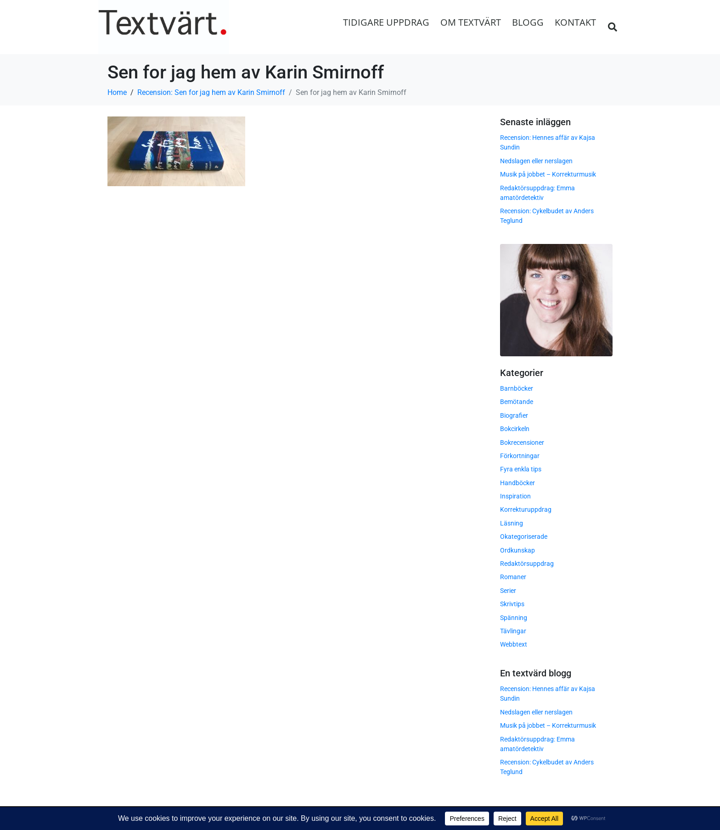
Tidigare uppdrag (386, 22)
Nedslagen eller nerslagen (536, 161)
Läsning (511, 523)
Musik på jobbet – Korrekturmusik (548, 174)
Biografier (514, 415)
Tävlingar (513, 631)
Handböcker (517, 483)
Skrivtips (512, 604)
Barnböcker (516, 388)
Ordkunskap (517, 550)
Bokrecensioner (522, 442)
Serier (508, 590)
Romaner (513, 577)
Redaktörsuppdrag (527, 563)
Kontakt (575, 22)
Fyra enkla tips (520, 469)
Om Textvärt (470, 22)
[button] (612, 27)
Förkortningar (520, 455)
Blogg (528, 22)
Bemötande (516, 401)
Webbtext (513, 644)
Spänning (513, 617)
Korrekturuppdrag (525, 509)
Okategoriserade (523, 536)
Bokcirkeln (514, 428)
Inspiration (515, 496)
